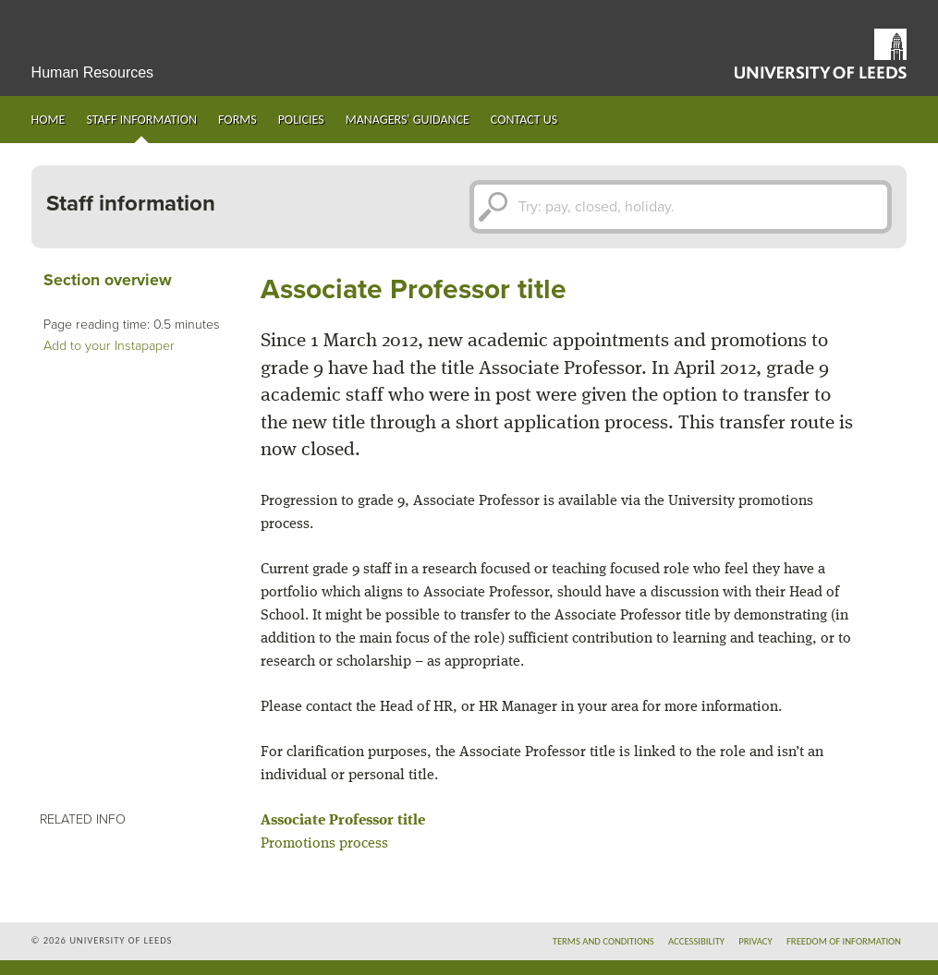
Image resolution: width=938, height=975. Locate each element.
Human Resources (92, 72)
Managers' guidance (407, 119)
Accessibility (696, 941)
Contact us (524, 119)
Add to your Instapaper (109, 346)
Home (48, 119)
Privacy (755, 941)
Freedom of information (843, 941)
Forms (237, 119)
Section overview (107, 280)
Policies (301, 119)
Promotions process (324, 844)
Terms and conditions (603, 941)
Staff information (141, 119)
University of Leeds (821, 53)
